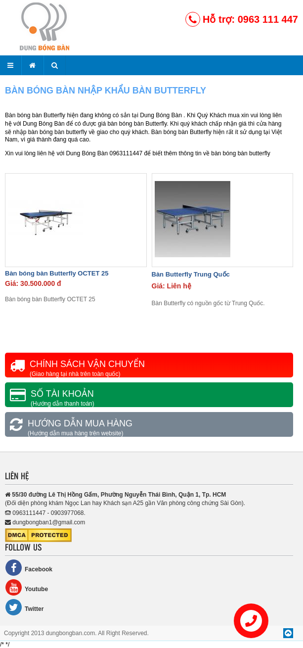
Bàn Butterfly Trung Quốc (191, 274)
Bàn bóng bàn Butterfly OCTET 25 (56, 273)
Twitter (24, 607)
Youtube (26, 587)
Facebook (28, 567)
